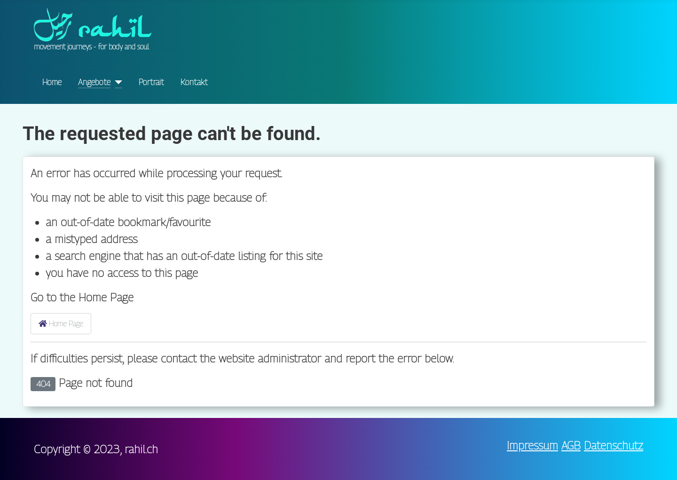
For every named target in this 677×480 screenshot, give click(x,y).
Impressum (532, 445)
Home (52, 82)
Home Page (61, 323)
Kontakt (194, 82)
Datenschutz (613, 445)
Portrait (151, 82)
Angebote (94, 82)
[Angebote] (116, 82)
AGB (571, 445)
